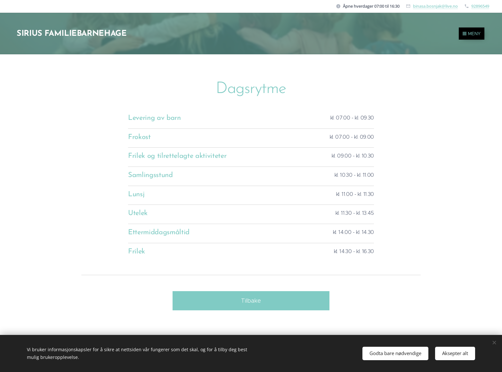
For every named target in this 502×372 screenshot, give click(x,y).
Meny (472, 33)
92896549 (480, 6)
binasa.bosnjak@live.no (435, 6)
